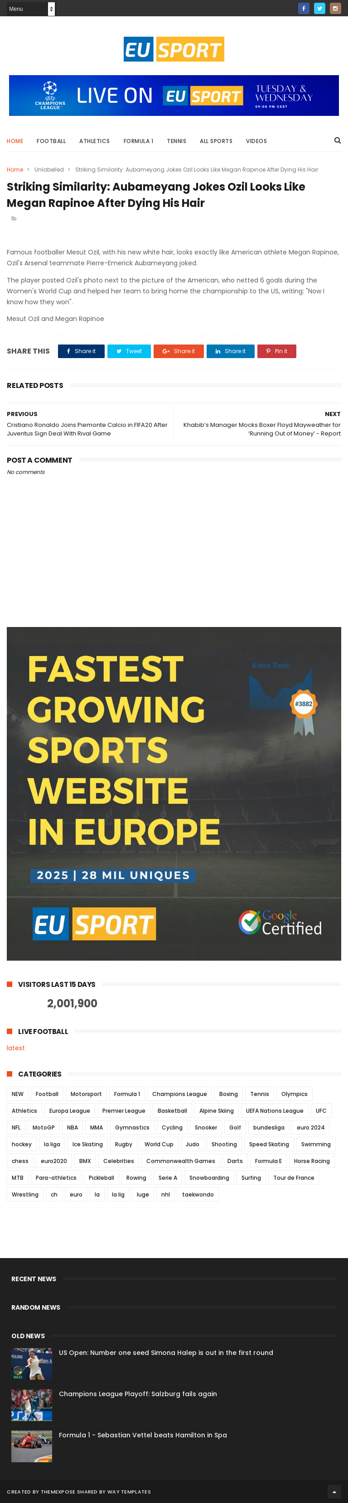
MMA (96, 1127)
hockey (22, 1144)
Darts (235, 1161)
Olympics (294, 1094)
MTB (18, 1178)
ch (54, 1194)
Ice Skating (87, 1144)
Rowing (136, 1178)
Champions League (179, 1094)
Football (51, 141)
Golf (235, 1127)
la (97, 1194)
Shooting (224, 1144)
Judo (192, 1144)
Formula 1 (139, 141)
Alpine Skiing (216, 1111)
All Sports (216, 141)
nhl (165, 1194)
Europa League (69, 1111)
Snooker (206, 1127)
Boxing (228, 1094)
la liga (52, 1144)
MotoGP (44, 1127)
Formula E (268, 1161)
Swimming (316, 1144)
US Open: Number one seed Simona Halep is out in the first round (166, 1352)
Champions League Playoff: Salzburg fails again (138, 1393)
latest (16, 1048)
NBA (72, 1127)
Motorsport (86, 1094)
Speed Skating (269, 1144)
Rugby (123, 1144)
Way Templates (129, 1491)
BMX (85, 1161)
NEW (18, 1094)
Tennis (176, 141)
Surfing (251, 1178)
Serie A (168, 1178)
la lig (118, 1194)
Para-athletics (56, 1178)
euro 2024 (311, 1127)
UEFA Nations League (275, 1111)
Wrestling (25, 1194)
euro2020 (54, 1161)
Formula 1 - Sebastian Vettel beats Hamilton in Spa (143, 1435)
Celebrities (118, 1161)
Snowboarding (209, 1178)
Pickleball (101, 1178)
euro (76, 1194)
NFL (16, 1127)
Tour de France (293, 1178)
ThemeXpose (58, 1491)
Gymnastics (132, 1127)
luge (143, 1194)
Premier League (123, 1111)
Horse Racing (312, 1161)
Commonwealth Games (180, 1161)
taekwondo (198, 1194)
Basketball (172, 1111)
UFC (321, 1111)
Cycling (172, 1127)
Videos (256, 141)
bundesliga (269, 1127)
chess (20, 1161)
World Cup (159, 1144)
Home (15, 141)
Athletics (94, 141)
